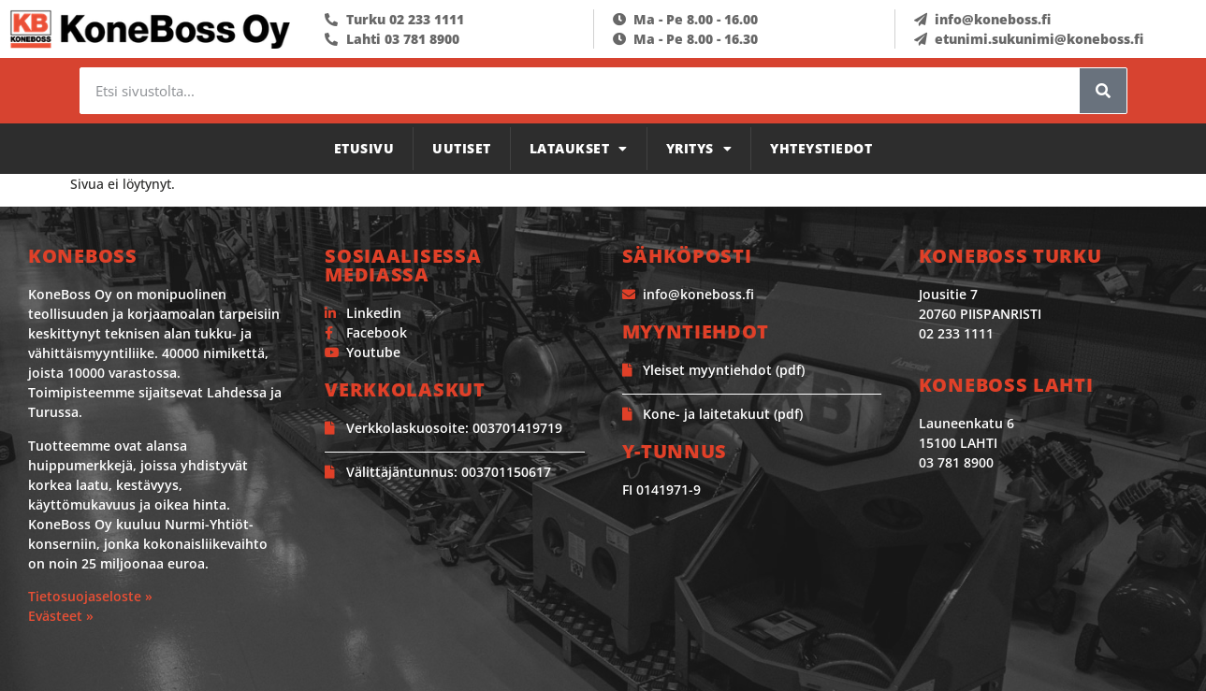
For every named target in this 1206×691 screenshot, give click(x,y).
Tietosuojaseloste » (90, 596)
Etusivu (364, 148)
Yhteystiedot (821, 148)
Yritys (699, 149)
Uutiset (461, 148)
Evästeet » (61, 616)
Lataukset (579, 149)
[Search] (1103, 90)
